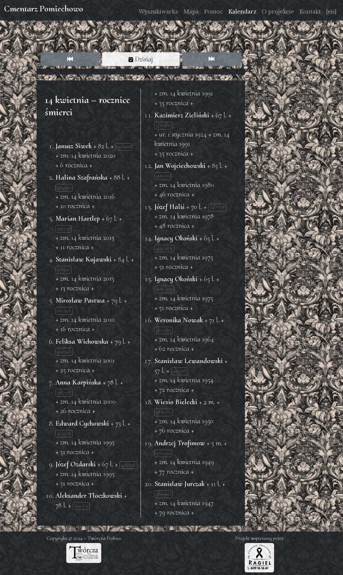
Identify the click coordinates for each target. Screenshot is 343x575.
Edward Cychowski (82, 423)
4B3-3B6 (163, 330)
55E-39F (64, 392)
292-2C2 (81, 506)
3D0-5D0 (163, 125)
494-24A (64, 351)
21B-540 (63, 269)
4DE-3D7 (164, 289)
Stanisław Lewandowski (188, 361)
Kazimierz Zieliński (181, 115)
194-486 (123, 147)
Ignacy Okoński (175, 238)
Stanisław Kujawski (83, 259)
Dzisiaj (141, 59)
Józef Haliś (169, 207)
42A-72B (128, 465)
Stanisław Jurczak (179, 484)
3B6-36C (163, 494)
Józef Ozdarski (75, 464)
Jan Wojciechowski (179, 165)
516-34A (64, 310)
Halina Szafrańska (81, 177)
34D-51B (217, 207)
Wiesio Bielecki (175, 402)
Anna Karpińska (78, 382)
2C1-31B (64, 433)
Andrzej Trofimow (179, 443)
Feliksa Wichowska (81, 341)
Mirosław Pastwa (80, 300)
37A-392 (163, 453)
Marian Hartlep (77, 218)
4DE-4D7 (164, 248)
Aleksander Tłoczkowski (88, 495)
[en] (331, 12)
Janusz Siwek (73, 146)
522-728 (63, 229)
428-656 (162, 176)
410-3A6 (179, 371)
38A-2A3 (163, 412)
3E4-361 (64, 187)
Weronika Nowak (178, 320)
